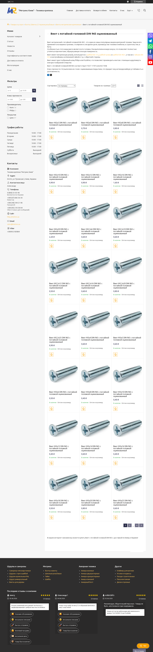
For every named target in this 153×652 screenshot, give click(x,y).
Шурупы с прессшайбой (18, 574)
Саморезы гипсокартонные (20, 571)
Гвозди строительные (126, 576)
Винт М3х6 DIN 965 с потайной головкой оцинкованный (63, 393)
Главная (70, 10)
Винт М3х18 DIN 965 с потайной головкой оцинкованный (59, 502)
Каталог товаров (14, 36)
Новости (11, 46)
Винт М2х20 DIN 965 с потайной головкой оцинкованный (59, 231)
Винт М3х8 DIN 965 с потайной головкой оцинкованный (95, 393)
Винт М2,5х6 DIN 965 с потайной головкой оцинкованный (91, 231)
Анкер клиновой (87, 579)
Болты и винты (51, 571)
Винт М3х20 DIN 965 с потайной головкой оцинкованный (91, 502)
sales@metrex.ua (13, 224)
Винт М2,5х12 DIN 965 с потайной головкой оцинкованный (59, 285)
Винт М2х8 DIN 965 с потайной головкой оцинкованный (127, 124)
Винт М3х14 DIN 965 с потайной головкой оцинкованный (91, 448)
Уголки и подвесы (124, 574)
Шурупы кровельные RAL (19, 576)
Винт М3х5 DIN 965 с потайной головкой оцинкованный (127, 339)
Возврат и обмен (100, 10)
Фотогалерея (13, 65)
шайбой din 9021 (119, 55)
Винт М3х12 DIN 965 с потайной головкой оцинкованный (59, 448)
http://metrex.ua (13, 217)
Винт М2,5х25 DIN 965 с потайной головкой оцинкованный (59, 340)
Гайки (47, 576)
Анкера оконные (87, 571)
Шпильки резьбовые (53, 574)
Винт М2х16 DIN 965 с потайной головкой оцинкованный (123, 177)
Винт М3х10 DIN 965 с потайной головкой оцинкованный (123, 394)
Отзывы (10, 51)
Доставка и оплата (83, 10)
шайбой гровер (105, 55)
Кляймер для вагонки (125, 571)
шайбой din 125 (92, 55)
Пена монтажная (123, 579)
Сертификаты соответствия (19, 56)
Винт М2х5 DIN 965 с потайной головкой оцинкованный (63, 124)
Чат (143, 646)
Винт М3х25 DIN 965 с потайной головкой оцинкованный (123, 502)
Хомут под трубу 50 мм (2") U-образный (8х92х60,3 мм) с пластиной (77, 606)
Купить (51, 137)
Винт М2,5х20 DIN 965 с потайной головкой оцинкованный (123, 285)
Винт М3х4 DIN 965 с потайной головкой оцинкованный (95, 339)
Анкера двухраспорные (90, 574)
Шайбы (48, 579)
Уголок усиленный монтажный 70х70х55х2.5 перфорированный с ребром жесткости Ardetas (28, 606)
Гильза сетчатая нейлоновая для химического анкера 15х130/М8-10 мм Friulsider (123, 612)
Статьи (10, 41)
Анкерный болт (87, 582)
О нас (122, 10)
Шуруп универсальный (18, 579)
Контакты (113, 10)
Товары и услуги (17, 25)
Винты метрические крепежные (68, 25)
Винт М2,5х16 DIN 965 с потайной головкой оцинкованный (91, 285)
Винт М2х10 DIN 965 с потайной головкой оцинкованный (59, 177)
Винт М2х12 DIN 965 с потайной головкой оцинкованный (91, 177)
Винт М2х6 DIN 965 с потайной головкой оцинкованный (95, 124)
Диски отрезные (123, 582)
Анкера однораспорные (90, 576)
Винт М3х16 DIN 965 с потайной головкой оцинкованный (123, 448)
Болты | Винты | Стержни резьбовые (39, 25)
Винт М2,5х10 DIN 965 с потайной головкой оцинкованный (123, 231)
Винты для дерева (16, 582)
